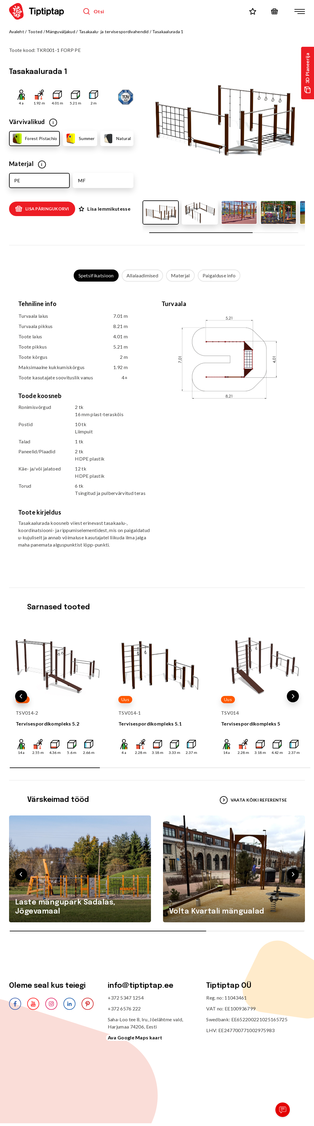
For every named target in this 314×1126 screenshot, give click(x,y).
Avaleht (16, 31)
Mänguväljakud (60, 31)
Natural (116, 138)
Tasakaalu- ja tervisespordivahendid (114, 31)
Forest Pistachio (34, 138)
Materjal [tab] (180, 275)
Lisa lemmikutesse (104, 209)
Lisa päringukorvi (42, 208)
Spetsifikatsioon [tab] (96, 275)
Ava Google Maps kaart (135, 1037)
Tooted (35, 31)
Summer (80, 138)
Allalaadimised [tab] (142, 275)
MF (81, 180)
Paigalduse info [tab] (219, 275)
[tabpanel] (157, 429)
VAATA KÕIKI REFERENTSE (253, 800)
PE (17, 180)
